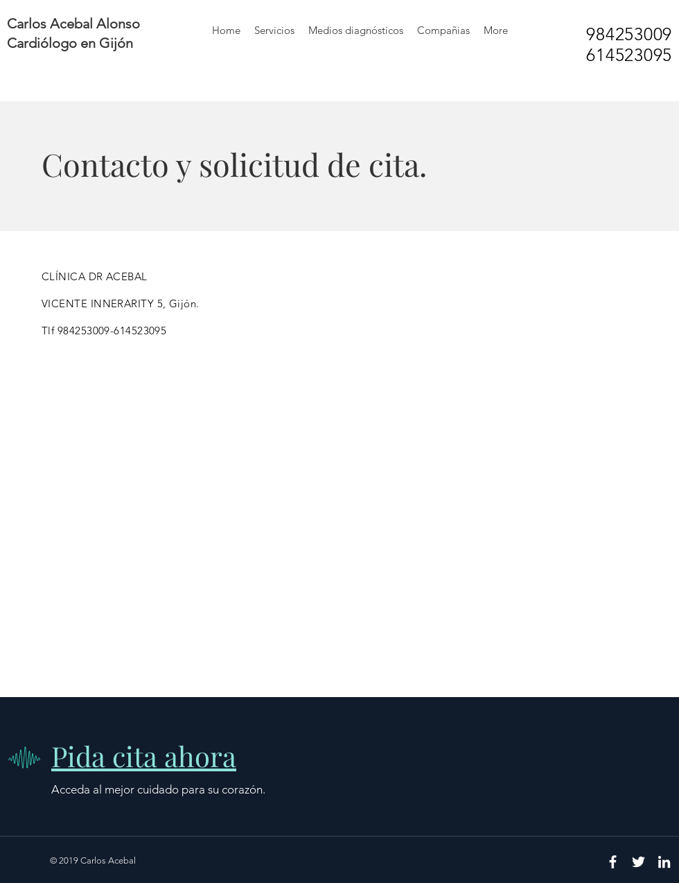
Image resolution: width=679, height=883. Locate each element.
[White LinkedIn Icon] (664, 862)
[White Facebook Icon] (612, 862)
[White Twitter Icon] (638, 862)
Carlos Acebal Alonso (73, 23)
